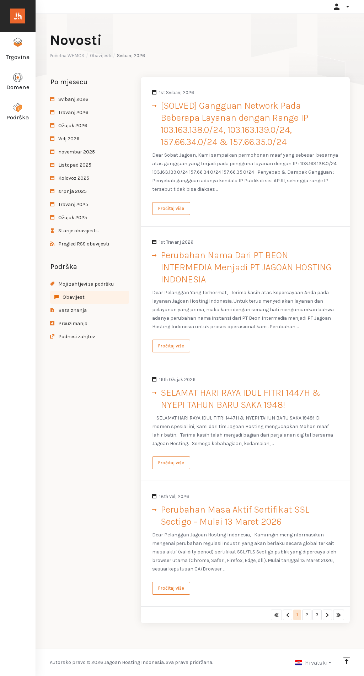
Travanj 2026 (69, 112)
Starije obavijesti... (74, 231)
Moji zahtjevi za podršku (82, 284)
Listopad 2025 (70, 165)
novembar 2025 (72, 152)
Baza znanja (68, 310)
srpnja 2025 (68, 191)
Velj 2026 (64, 139)
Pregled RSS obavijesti (79, 244)
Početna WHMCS (67, 55)
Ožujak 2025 (68, 218)
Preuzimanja (68, 323)
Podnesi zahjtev (72, 337)
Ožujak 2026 (68, 126)
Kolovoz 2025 (69, 178)
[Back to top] (346, 661)
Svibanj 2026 (69, 99)
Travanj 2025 (69, 204)
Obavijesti (100, 55)
